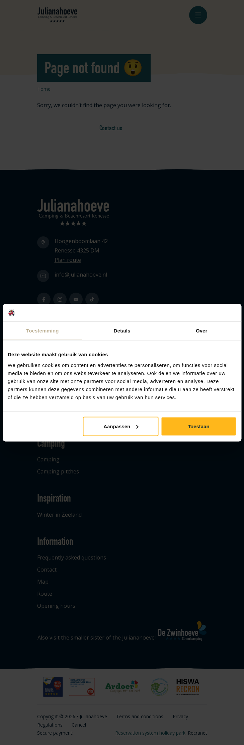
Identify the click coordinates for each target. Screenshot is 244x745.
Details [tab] (122, 330)
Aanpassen (120, 426)
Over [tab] (202, 330)
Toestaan (199, 426)
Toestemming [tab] (42, 330)
